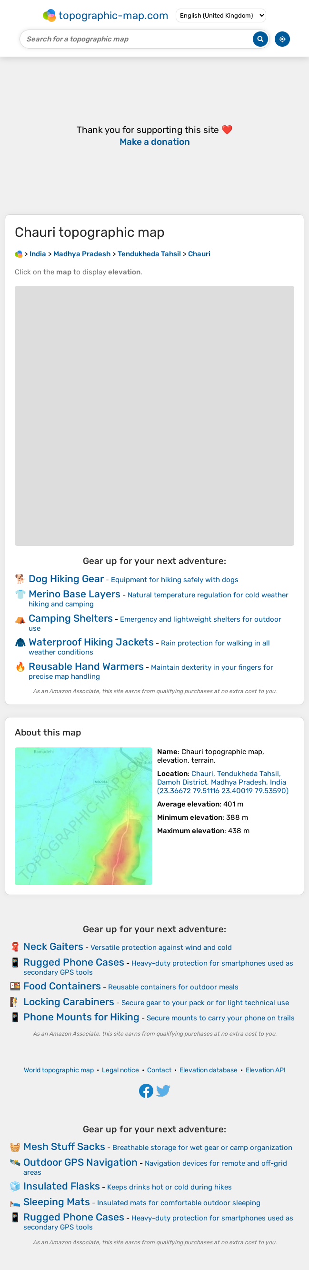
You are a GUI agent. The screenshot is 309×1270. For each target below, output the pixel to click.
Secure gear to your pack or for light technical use (205, 1002)
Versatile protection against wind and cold (161, 947)
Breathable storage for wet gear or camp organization (202, 1147)
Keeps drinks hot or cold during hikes (169, 1187)
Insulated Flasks (61, 1186)
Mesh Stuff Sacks (64, 1146)
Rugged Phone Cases (73, 962)
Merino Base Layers (74, 594)
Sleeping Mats (56, 1202)
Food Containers (62, 986)
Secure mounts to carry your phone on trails (221, 1018)
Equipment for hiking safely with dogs (175, 579)
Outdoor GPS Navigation (80, 1162)
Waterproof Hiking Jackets (91, 642)
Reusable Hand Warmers (86, 666)
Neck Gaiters (53, 946)
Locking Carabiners (68, 1002)
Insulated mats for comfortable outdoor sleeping (178, 1203)
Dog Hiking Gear (66, 579)
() (223, 782)
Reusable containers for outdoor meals (173, 987)
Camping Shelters (71, 618)
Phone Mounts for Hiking (81, 1017)
